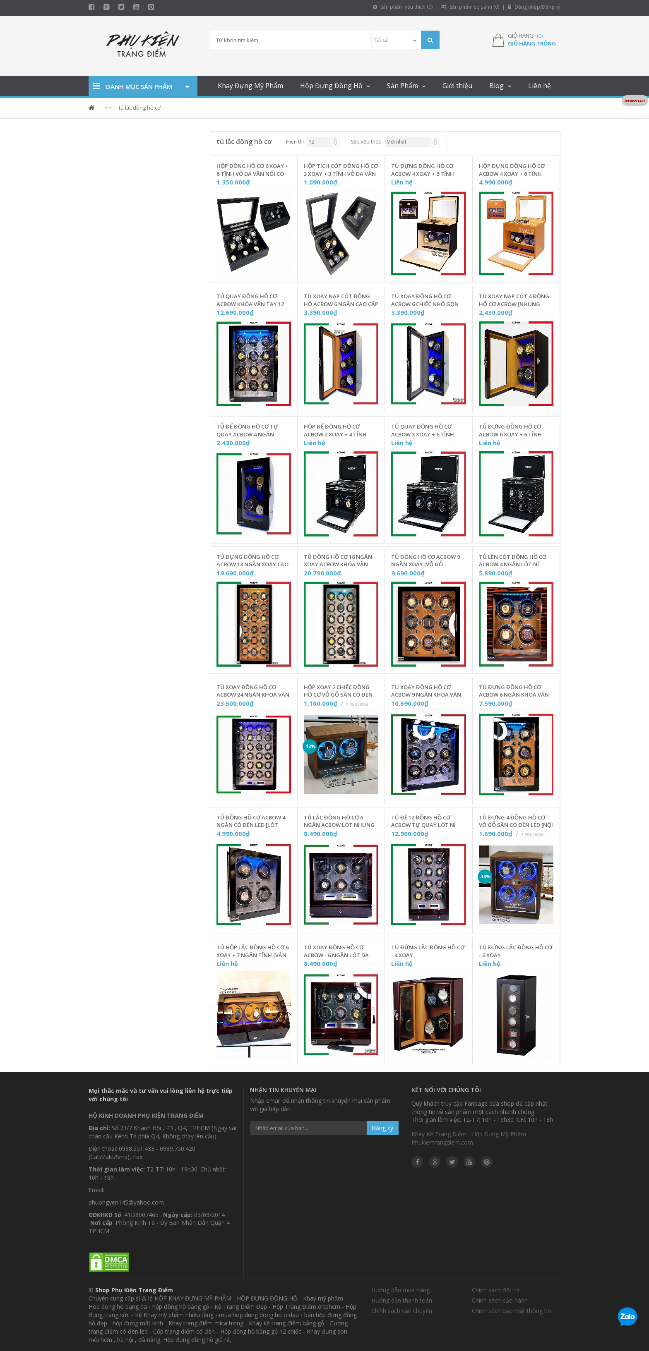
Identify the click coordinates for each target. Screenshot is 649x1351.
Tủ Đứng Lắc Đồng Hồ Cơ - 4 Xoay (427, 951)
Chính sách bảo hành (500, 1300)
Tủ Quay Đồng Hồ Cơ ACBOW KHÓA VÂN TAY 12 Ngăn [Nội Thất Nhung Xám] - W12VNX (250, 300)
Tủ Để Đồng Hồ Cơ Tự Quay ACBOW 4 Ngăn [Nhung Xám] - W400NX (248, 430)
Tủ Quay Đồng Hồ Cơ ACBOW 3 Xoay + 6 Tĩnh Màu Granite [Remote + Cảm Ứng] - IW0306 (424, 430)
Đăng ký (382, 1128)
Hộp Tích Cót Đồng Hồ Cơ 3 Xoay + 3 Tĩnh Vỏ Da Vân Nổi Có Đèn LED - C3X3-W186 (341, 170)
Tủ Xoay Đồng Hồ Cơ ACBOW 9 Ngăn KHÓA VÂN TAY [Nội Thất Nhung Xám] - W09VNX (426, 691)
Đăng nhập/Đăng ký (534, 6)
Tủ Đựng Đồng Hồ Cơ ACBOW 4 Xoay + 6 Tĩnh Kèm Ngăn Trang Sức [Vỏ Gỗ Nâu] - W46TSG (427, 170)
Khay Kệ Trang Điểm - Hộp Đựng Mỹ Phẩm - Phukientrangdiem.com (470, 1138)
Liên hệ (539, 85)
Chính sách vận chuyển (401, 1311)
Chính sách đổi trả (496, 1290)
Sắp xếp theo (366, 141)
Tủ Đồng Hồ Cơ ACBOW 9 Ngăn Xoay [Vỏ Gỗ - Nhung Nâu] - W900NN (425, 561)
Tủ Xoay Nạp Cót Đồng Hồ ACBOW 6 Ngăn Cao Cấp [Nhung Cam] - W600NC (341, 300)
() (540, 35)
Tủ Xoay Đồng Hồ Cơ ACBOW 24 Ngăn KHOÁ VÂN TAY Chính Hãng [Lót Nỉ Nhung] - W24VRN (252, 691)
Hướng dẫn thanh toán (401, 1300)
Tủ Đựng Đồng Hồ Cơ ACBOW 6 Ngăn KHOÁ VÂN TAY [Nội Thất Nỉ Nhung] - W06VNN (516, 691)
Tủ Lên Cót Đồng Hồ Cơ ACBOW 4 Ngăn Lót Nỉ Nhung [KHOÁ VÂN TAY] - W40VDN (513, 561)
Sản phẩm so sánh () (470, 6)
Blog (496, 85)
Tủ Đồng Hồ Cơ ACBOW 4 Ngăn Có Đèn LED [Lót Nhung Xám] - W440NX (250, 821)
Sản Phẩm (402, 85)
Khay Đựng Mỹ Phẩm (250, 85)
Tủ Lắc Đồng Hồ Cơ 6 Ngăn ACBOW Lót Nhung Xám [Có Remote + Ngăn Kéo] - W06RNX (339, 821)
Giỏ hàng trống (532, 43)
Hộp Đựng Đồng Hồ (331, 85)
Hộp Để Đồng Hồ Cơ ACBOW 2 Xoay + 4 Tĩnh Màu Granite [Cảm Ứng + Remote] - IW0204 (339, 430)
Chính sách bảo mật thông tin (511, 1311)
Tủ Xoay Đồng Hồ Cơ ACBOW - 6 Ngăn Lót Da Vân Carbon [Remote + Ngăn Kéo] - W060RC (336, 951)
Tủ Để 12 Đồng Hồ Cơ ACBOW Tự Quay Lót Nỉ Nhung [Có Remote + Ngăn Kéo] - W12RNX (423, 821)
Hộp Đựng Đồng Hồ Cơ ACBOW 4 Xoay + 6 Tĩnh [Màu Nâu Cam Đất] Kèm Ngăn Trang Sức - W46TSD (513, 170)
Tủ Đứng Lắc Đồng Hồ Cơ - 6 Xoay (515, 951)
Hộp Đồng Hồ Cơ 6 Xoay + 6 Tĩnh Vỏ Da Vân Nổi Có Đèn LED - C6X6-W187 (252, 170)
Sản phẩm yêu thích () (403, 6)
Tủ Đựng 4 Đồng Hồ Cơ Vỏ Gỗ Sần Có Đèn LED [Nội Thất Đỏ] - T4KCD (516, 821)
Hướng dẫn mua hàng (400, 1290)
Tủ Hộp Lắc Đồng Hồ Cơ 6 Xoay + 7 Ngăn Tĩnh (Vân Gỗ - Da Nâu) (252, 951)
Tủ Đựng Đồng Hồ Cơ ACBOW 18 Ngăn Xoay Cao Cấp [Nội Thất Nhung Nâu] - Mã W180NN (252, 561)
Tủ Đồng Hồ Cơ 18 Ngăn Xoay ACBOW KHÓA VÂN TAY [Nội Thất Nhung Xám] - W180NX (338, 561)
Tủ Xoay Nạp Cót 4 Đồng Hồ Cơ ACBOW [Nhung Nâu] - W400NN (514, 300)
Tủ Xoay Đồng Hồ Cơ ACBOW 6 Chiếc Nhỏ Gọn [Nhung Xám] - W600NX (425, 300)
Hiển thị (295, 141)
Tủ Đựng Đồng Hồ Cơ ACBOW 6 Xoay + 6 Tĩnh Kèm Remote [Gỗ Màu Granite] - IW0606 (510, 430)
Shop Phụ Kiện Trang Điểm (134, 1290)
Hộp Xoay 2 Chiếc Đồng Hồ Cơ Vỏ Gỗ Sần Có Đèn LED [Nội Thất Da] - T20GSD (338, 691)
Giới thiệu (457, 85)
